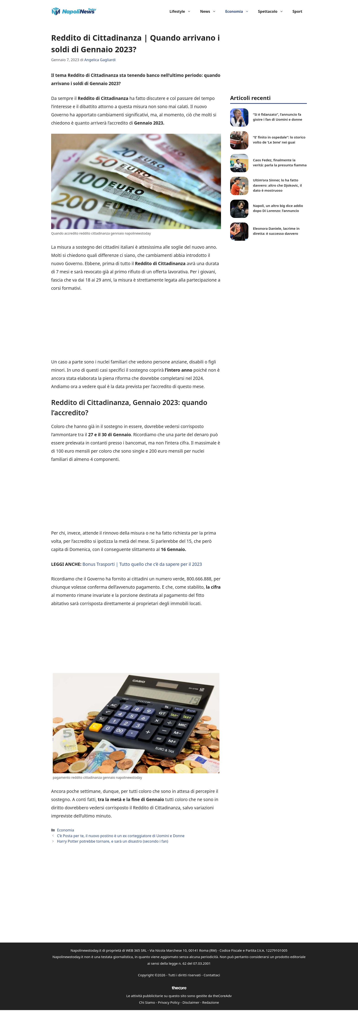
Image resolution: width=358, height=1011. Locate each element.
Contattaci (212, 975)
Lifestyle (183, 11)
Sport (297, 11)
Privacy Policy (169, 1002)
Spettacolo (273, 11)
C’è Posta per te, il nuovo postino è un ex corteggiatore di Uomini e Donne (120, 835)
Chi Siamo (147, 1002)
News (210, 11)
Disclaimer (190, 1002)
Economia (239, 11)
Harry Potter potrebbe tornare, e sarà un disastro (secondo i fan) (112, 841)
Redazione (210, 1002)
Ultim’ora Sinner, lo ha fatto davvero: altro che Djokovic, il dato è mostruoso (277, 185)
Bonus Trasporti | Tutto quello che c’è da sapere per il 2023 (142, 564)
